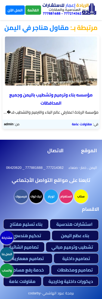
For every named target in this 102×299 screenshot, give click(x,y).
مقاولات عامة (82, 124)
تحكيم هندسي (27, 235)
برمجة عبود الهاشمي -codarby (51, 293)
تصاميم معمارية (28, 258)
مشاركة (7, 237)
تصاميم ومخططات (75, 270)
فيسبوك (21, 196)
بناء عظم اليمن (75, 235)
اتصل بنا (7, 254)
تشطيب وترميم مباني (72, 247)
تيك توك (36, 196)
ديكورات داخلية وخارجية (70, 281)
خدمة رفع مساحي (27, 270)
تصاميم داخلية (76, 258)
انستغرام (66, 196)
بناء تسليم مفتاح (26, 224)
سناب (81, 196)
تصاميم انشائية (24, 247)
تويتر (51, 196)
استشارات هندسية (74, 224)
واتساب (7, 270)
